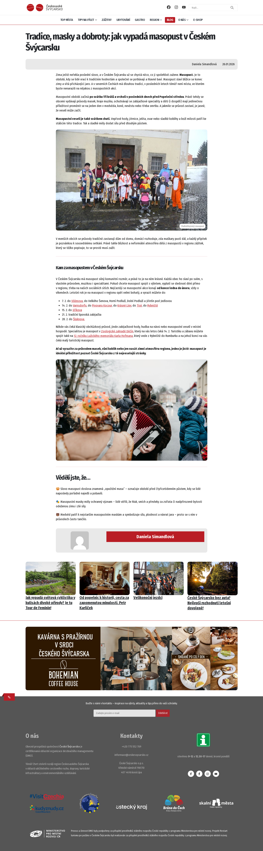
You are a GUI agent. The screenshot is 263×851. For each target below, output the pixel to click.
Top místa (66, 20)
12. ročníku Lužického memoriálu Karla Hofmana (103, 336)
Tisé (139, 305)
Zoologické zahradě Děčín (117, 331)
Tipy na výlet (86, 20)
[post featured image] (51, 578)
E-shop (198, 20)
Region (154, 20)
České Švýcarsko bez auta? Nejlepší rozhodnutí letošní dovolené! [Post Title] (209, 602)
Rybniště (152, 305)
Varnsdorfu (80, 305)
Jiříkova (77, 310)
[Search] (232, 7)
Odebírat (163, 713)
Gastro (140, 20)
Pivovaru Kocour (102, 305)
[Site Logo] (45, 7)
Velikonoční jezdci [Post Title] (147, 597)
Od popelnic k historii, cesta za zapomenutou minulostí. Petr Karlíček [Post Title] (104, 602)
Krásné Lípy (124, 305)
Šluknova (79, 319)
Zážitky (107, 20)
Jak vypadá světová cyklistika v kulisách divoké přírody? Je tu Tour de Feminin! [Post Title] (50, 602)
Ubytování (123, 20)
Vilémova (77, 301)
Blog (170, 20)
